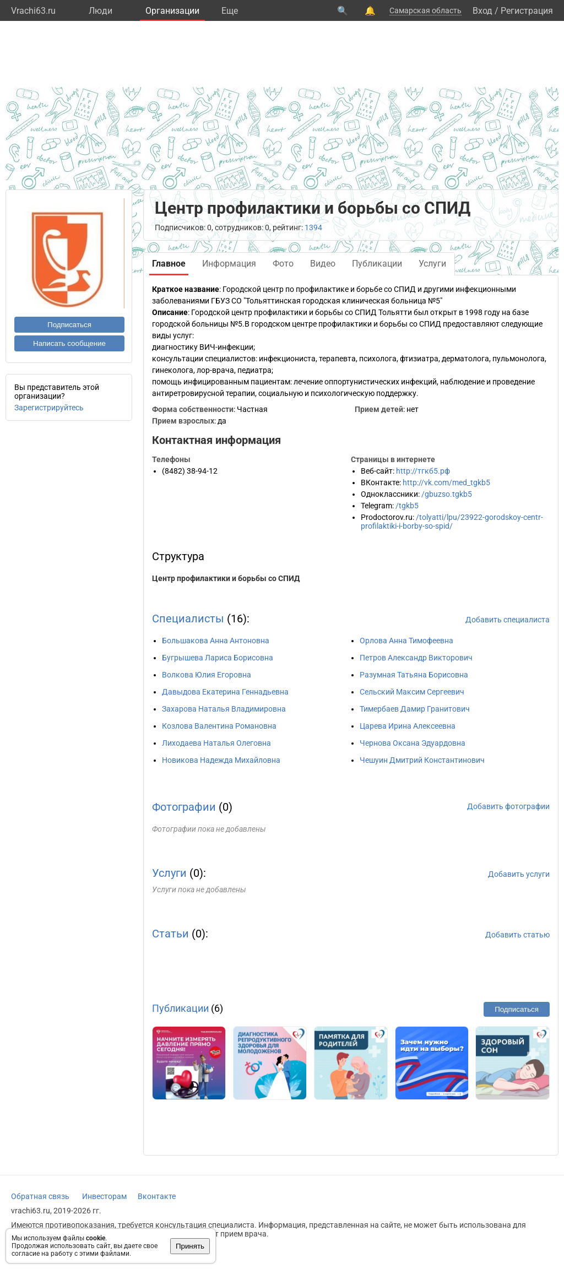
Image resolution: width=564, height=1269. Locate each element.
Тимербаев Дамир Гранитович (415, 708)
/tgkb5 (407, 505)
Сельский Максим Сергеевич (412, 691)
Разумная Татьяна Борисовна (414, 674)
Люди (100, 11)
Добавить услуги (519, 874)
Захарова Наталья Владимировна (224, 708)
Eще (229, 11)
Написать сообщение (69, 343)
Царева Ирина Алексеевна (407, 726)
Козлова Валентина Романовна (219, 726)
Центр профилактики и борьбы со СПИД (226, 578)
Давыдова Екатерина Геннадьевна (225, 691)
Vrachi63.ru (33, 11)
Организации (172, 11)
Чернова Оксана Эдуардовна (412, 743)
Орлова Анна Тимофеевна (406, 640)
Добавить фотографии (508, 806)
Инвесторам (104, 1196)
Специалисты (188, 618)
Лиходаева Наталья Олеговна (216, 743)
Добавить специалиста (507, 619)
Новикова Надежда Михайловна (221, 760)
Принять (190, 1246)
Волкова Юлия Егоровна (206, 674)
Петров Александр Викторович (416, 657)
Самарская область (425, 10)
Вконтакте (157, 1196)
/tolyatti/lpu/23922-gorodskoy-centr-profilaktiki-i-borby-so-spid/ (452, 521)
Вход (482, 11)
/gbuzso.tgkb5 (446, 494)
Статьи (170, 933)
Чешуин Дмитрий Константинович (422, 760)
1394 (313, 227)
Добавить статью (517, 934)
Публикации (180, 1008)
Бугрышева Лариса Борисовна (217, 657)
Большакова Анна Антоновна (215, 640)
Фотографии (184, 807)
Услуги (169, 873)
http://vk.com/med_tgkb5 (446, 482)
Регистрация (527, 11)
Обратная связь (40, 1196)
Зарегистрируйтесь (49, 407)
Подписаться (69, 325)
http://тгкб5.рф (423, 471)
